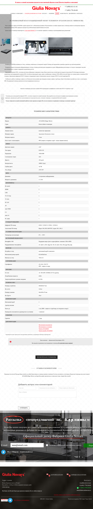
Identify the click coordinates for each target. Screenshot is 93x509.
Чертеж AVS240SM (44, 328)
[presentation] (29, 401)
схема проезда (5, 487)
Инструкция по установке (45, 326)
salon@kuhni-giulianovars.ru (84, 490)
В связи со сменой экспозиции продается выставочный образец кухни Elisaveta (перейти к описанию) (46, 2)
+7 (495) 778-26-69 (71, 10)
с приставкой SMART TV (30, 30)
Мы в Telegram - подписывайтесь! (18, 500)
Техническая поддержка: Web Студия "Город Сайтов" (80, 499)
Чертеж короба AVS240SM (46, 330)
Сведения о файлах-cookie (60, 494)
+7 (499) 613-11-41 (71, 6)
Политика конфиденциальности (73, 494)
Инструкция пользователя (45, 324)
